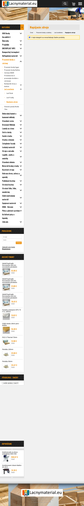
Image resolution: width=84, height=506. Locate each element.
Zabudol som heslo (8, 247)
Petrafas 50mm (7, 361)
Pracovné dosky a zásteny (43, 32)
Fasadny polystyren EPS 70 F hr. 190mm (11, 310)
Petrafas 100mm (7, 349)
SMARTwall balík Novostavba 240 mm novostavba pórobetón (9, 296)
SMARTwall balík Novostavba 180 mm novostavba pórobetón (9, 265)
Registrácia (6, 249)
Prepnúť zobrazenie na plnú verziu (42, 497)
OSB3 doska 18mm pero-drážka (10, 324)
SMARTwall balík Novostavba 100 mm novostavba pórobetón (9, 280)
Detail (13, 272)
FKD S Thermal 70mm (9, 337)
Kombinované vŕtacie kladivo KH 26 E (11, 466)
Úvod (31, 32)
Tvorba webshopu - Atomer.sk (42, 502)
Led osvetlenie (58, 32)
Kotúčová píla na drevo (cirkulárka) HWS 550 (10, 453)
